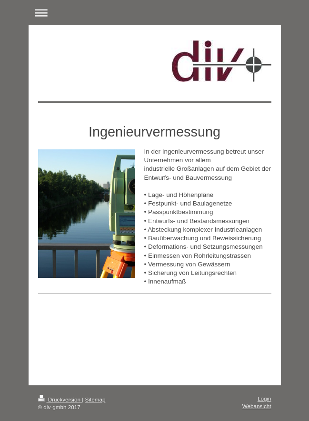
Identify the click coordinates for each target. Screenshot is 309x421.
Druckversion (60, 399)
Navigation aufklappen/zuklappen (155, 12)
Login (264, 398)
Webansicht (256, 406)
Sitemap (95, 399)
